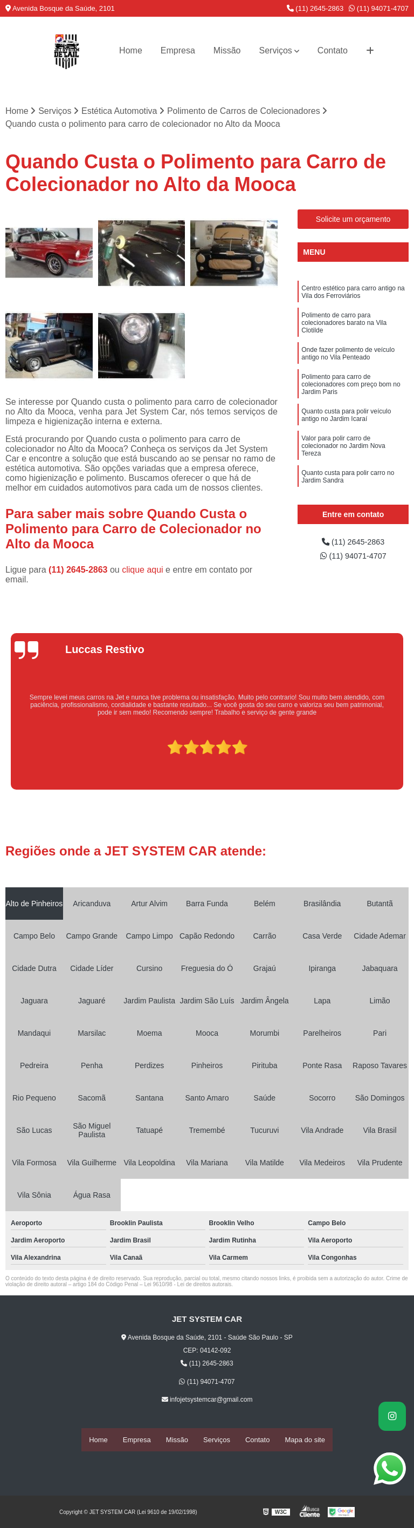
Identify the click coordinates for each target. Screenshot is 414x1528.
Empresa (178, 50)
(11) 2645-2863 (315, 8)
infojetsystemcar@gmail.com (207, 1400)
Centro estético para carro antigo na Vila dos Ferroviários (352, 294)
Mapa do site (305, 1440)
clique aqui (142, 570)
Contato (333, 50)
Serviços (275, 50)
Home (130, 50)
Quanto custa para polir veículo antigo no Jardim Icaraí (346, 421)
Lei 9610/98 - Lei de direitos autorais (187, 1285)
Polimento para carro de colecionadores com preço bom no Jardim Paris (350, 389)
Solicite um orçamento (353, 220)
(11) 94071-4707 (379, 8)
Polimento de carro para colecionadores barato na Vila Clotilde (344, 325)
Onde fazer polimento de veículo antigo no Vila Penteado (348, 357)
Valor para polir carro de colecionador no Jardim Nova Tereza (343, 453)
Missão (227, 50)
